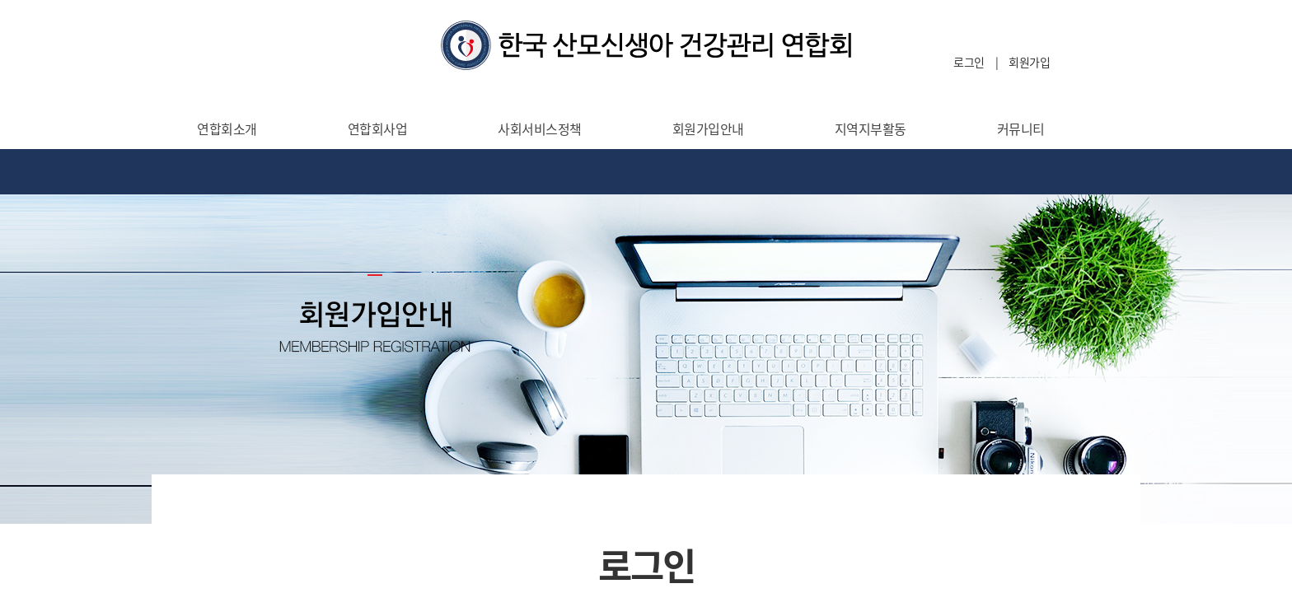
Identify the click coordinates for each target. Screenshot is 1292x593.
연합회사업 (378, 128)
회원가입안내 (708, 128)
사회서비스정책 (540, 128)
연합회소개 (227, 128)
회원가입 (1029, 62)
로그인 (969, 62)
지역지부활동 (870, 128)
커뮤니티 (1021, 128)
